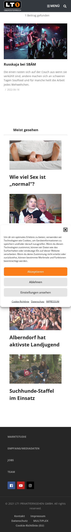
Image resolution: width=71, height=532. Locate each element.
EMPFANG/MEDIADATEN (23, 448)
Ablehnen (35, 282)
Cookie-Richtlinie (20, 301)
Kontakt (19, 516)
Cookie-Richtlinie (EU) (30, 525)
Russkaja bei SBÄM (20, 64)
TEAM (11, 472)
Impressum (37, 516)
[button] (65, 230)
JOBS (11, 460)
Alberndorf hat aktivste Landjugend (34, 341)
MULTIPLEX (40, 521)
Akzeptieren (35, 271)
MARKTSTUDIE (17, 436)
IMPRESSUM (52, 301)
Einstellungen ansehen (35, 292)
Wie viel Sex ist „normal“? (27, 180)
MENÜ (53, 6)
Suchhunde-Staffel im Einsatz (31, 394)
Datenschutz (37, 301)
